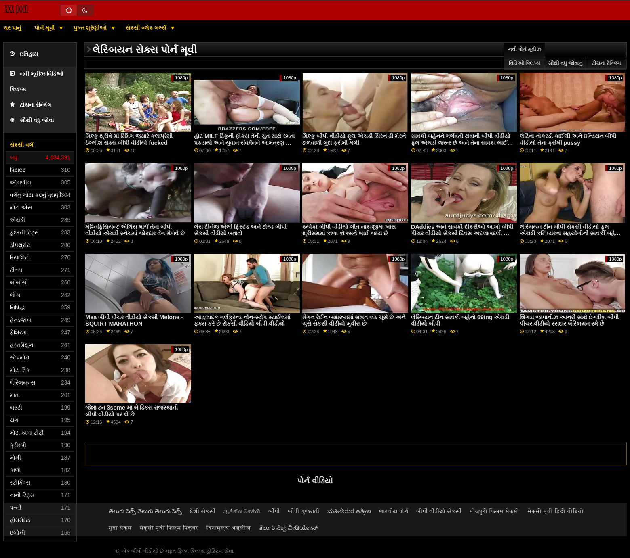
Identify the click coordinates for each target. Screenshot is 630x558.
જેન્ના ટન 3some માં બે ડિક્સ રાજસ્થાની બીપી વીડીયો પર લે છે (131, 411)
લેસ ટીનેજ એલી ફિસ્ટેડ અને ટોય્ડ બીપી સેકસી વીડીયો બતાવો (240, 230)
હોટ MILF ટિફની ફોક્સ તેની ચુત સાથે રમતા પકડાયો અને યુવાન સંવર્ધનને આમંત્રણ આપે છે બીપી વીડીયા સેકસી (245, 143)
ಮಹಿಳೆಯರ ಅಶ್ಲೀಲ (349, 511)
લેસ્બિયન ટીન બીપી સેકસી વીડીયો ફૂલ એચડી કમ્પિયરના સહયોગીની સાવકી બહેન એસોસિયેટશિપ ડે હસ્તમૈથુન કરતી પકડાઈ (569, 233)
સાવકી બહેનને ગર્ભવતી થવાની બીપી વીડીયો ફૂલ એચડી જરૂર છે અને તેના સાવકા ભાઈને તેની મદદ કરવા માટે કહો (461, 143)
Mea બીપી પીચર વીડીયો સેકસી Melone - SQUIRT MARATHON (134, 320)
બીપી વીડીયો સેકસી (438, 511)
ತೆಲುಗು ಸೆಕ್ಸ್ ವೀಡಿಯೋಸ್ (288, 528)
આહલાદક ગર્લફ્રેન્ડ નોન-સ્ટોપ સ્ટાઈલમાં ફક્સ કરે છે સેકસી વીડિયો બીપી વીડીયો (242, 320)
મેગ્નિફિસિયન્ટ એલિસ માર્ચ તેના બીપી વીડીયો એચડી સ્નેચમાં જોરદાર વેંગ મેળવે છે (135, 230)
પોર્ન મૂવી (45, 28)
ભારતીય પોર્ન (393, 511)
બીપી (274, 511)
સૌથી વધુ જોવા (32, 120)
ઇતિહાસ (24, 54)
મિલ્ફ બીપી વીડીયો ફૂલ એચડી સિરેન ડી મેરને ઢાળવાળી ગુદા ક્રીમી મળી (354, 139)
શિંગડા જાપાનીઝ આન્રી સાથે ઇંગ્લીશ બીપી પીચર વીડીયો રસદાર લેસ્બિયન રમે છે (569, 320)
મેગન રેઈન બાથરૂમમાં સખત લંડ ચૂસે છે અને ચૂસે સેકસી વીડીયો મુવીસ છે (353, 320)
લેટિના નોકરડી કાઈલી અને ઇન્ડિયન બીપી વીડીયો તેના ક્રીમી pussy (568, 139)
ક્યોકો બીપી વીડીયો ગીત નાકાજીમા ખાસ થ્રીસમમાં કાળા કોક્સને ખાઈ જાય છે (349, 230)
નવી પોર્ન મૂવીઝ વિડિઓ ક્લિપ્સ (525, 56)
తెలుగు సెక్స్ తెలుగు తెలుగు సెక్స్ (145, 511)
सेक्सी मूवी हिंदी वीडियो (556, 511)
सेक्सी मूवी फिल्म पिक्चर (169, 528)
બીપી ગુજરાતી (303, 511)
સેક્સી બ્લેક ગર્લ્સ (147, 28)
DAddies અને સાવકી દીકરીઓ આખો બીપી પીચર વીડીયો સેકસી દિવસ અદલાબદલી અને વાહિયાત (462, 233)
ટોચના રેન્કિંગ (30, 105)
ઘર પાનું (12, 28)
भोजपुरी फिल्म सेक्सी (495, 511)
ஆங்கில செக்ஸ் (241, 511)
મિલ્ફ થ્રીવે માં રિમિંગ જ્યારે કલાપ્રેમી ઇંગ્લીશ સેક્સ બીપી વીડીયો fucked (129, 139)
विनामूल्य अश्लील (228, 528)
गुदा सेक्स (120, 528)
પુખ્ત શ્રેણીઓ (91, 28)
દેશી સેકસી (202, 511)
